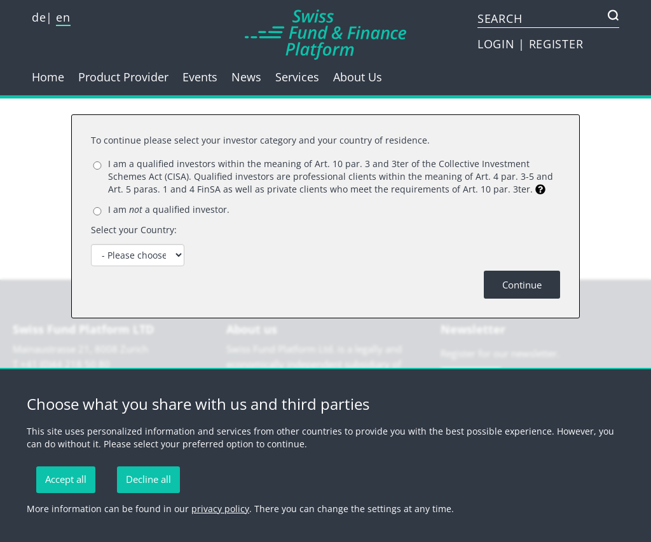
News (246, 77)
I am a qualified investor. (169, 209)
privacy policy (220, 509)
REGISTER (556, 43)
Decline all (148, 479)
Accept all (65, 479)
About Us (357, 77)
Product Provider (123, 77)
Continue (522, 284)
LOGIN (497, 43)
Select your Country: (134, 230)
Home (48, 77)
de (39, 17)
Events (199, 77)
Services (297, 77)
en (63, 17)
